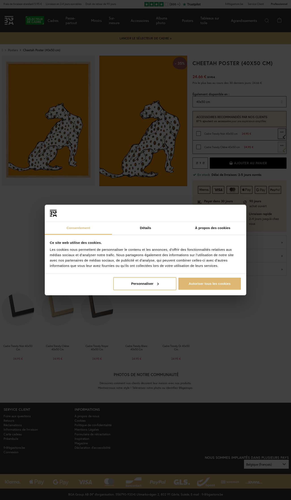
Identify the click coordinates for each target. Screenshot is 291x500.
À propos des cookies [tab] (212, 228)
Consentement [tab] (78, 228)
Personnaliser (145, 283)
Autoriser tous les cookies (210, 283)
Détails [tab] (145, 228)
